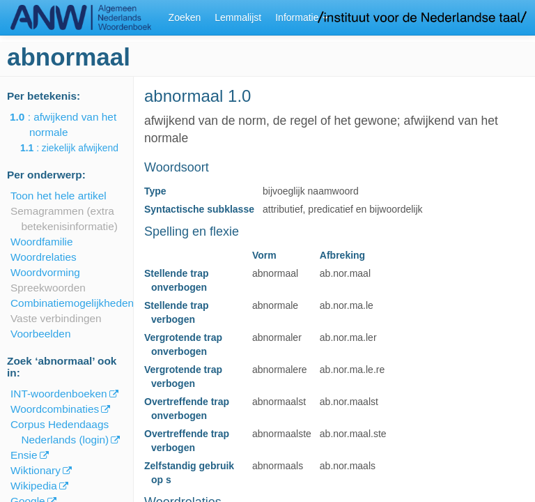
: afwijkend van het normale (72, 124)
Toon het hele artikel (58, 195)
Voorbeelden (40, 334)
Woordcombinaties (54, 409)
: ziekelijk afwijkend (79, 147)
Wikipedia (33, 486)
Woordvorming (45, 272)
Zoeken (185, 17)
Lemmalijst (238, 17)
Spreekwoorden (48, 288)
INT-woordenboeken (58, 394)
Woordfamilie (41, 242)
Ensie (24, 455)
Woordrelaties (43, 257)
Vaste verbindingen (56, 318)
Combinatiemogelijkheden (72, 303)
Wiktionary (35, 470)
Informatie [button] (301, 17)
